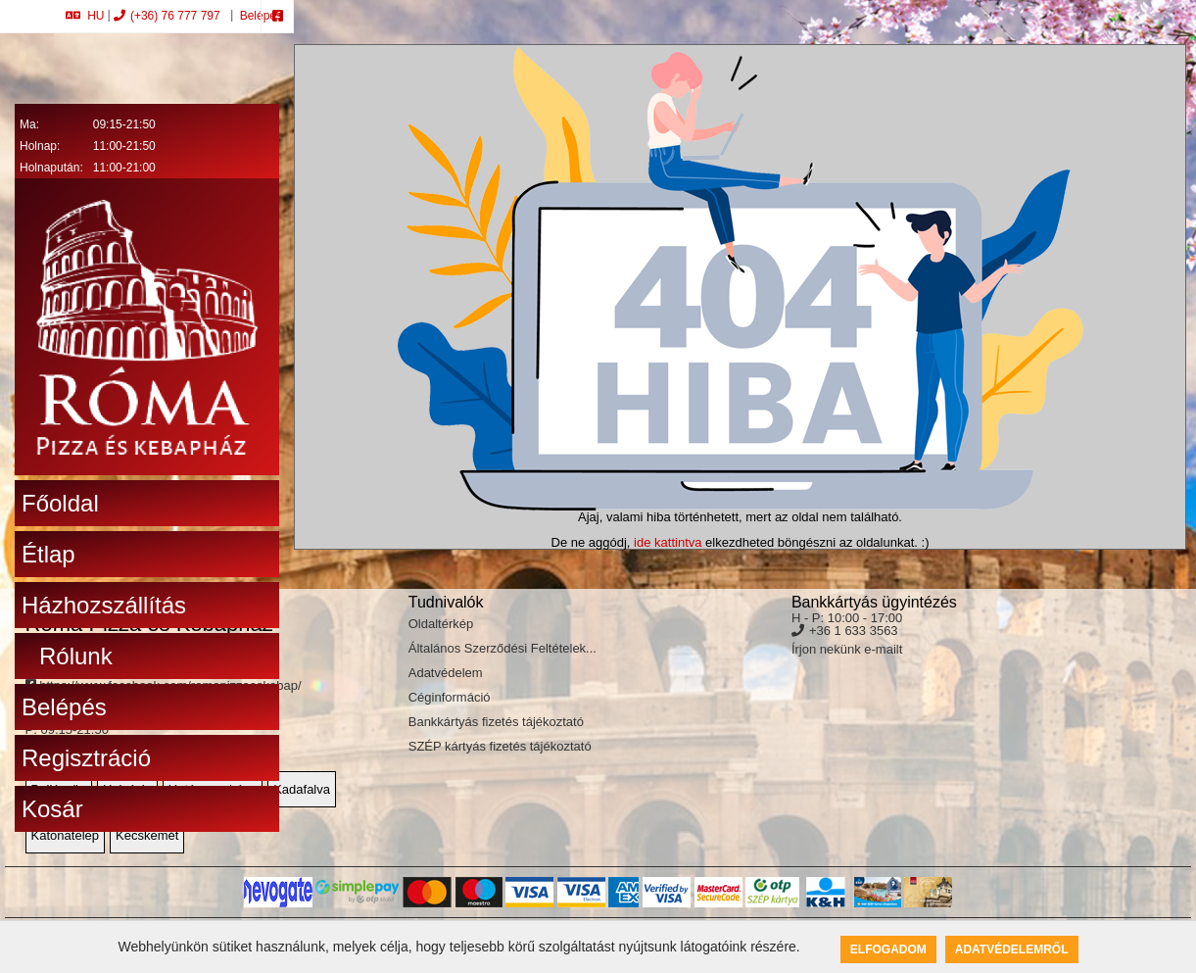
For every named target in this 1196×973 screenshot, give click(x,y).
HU (85, 16)
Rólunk (76, 656)
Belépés (259, 16)
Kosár (52, 809)
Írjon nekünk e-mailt (846, 649)
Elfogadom (888, 949)
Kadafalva (301, 789)
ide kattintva (667, 542)
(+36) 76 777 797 (167, 16)
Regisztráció (86, 758)
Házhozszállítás (104, 605)
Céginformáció (449, 697)
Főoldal (60, 503)
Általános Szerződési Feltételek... (502, 648)
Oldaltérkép (440, 623)
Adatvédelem (445, 672)
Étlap (48, 554)
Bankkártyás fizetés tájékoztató (496, 721)
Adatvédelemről (1012, 949)
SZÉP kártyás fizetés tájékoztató (500, 746)
